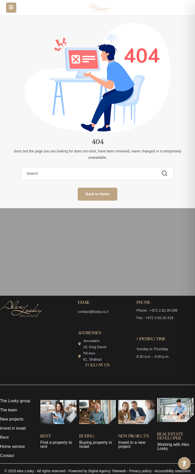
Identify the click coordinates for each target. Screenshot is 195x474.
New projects (11, 419)
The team (8, 410)
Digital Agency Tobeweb (107, 471)
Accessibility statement (173, 471)
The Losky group (15, 401)
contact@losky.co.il (93, 312)
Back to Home (97, 194)
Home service (12, 446)
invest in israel (13, 428)
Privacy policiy (140, 471)
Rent (4, 437)
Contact (7, 455)
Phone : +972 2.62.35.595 (157, 310)
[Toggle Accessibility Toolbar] (184, 463)
